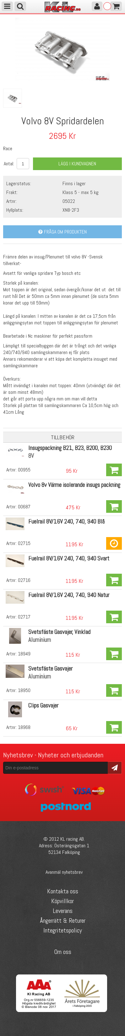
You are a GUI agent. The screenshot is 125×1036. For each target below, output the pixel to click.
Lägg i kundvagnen (77, 163)
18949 (24, 653)
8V (31, 456)
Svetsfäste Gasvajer (50, 668)
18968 (24, 727)
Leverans (63, 911)
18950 (24, 690)
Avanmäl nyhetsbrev (64, 872)
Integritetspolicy (62, 930)
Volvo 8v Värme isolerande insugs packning (74, 485)
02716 (24, 580)
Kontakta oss (62, 891)
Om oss (62, 952)
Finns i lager (74, 183)
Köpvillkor (62, 901)
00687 (24, 506)
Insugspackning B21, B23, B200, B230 (70, 448)
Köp (114, 470)
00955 (24, 469)
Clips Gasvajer (43, 705)
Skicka (115, 767)
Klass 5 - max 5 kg (81, 192)
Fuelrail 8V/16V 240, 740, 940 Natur (68, 595)
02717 (24, 616)
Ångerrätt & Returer (62, 920)
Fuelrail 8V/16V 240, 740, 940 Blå (66, 521)
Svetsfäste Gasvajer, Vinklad (59, 632)
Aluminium (39, 640)
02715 (24, 543)
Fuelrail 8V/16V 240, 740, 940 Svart (68, 558)
